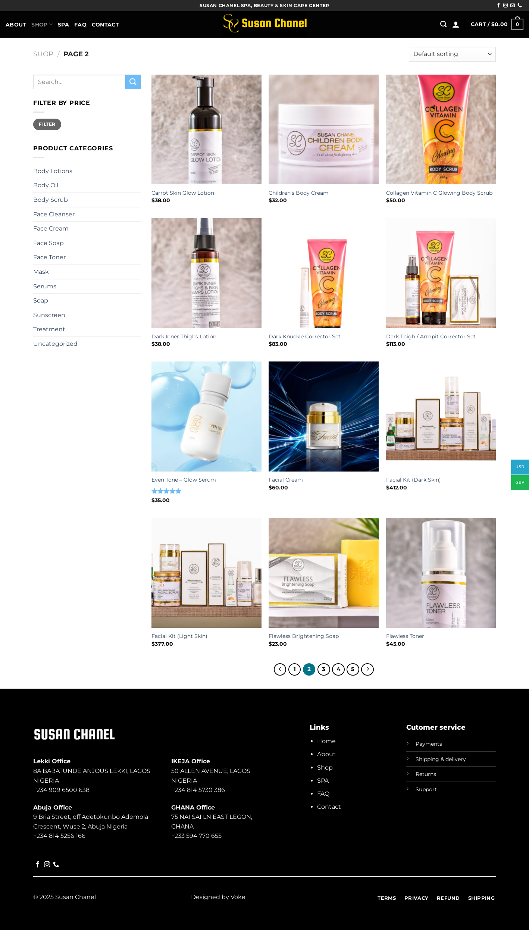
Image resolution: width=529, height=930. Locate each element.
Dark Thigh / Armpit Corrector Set (431, 336)
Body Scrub (50, 199)
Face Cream (51, 228)
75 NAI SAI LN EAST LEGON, (211, 816)
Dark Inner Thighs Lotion (183, 336)
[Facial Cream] (324, 416)
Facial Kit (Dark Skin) (413, 479)
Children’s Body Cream (299, 193)
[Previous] (280, 669)
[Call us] (519, 5)
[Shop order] (452, 54)
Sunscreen (49, 315)
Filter (47, 124)
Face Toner (49, 257)
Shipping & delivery (441, 759)
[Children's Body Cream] (324, 130)
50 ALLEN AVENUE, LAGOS (210, 770)
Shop (42, 24)
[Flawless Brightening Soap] (324, 573)
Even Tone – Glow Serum (183, 479)
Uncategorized (55, 343)
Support (426, 789)
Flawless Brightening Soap (304, 636)
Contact (105, 24)
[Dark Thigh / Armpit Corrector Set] (441, 273)
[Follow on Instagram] (505, 5)
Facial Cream (286, 479)
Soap (40, 300)
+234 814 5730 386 (198, 789)
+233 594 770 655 (196, 835)
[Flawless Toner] (441, 573)
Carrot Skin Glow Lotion (182, 193)
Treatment (49, 329)
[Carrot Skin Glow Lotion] (206, 130)
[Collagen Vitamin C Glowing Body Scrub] (441, 130)
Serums (44, 286)
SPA (323, 780)
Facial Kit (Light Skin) (179, 636)
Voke (238, 897)
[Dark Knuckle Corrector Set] (324, 273)
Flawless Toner (405, 636)
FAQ (80, 24)
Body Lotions (52, 171)
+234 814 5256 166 (59, 835)
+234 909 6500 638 (61, 789)
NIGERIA (184, 780)
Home (326, 741)
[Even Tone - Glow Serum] (206, 416)
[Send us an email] (512, 5)
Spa (63, 24)
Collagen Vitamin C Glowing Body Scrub (439, 193)
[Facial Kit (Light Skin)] (206, 573)
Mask (41, 271)
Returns (426, 774)
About (16, 24)
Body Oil (45, 185)
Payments (429, 743)
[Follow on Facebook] (498, 5)
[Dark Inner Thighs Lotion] (206, 273)
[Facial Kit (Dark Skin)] (441, 416)
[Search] (443, 24)
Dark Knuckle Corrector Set (305, 336)
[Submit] (132, 82)
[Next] (367, 669)
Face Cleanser (54, 214)
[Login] (456, 24)
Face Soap (48, 243)
